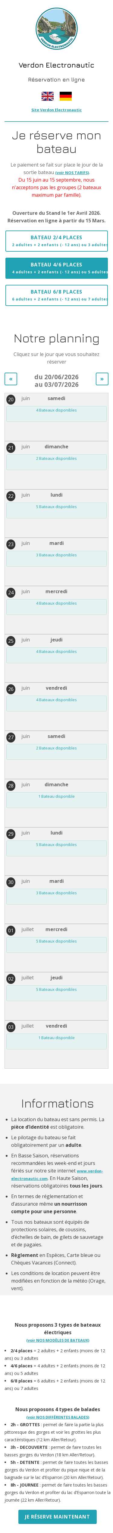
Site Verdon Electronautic (56, 110)
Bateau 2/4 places (60, 240)
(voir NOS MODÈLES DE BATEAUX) (57, 1340)
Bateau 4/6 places (60, 268)
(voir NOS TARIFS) (72, 172)
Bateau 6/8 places (60, 295)
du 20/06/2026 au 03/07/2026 (56, 380)
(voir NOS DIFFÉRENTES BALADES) (57, 1417)
